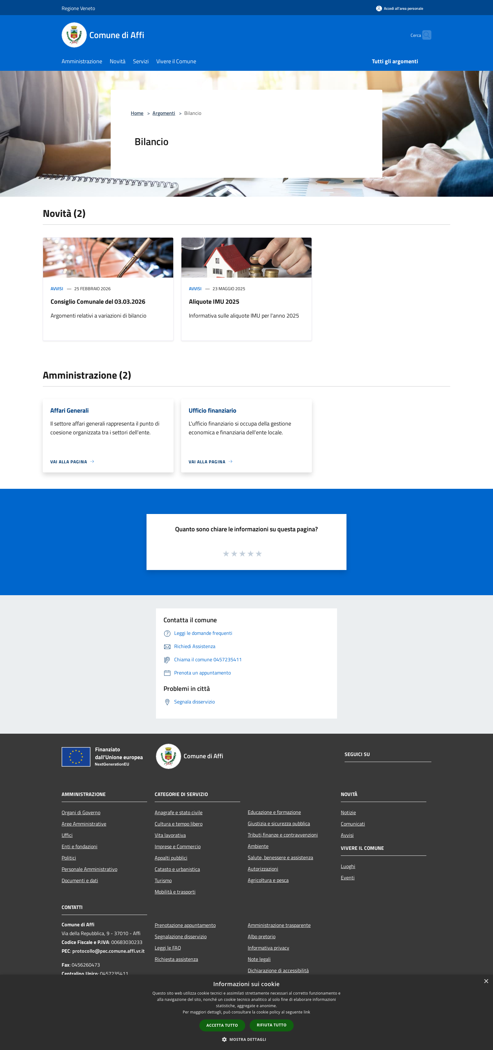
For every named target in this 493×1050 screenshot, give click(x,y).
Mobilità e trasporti (175, 891)
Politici (69, 857)
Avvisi (57, 288)
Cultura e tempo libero (178, 823)
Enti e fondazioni (79, 846)
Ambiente (258, 846)
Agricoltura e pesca (268, 880)
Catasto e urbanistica (177, 869)
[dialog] (246, 1012)
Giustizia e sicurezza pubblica (279, 823)
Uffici (67, 835)
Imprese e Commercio (178, 846)
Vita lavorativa (170, 835)
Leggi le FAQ (168, 947)
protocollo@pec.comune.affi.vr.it (108, 951)
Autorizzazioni (263, 868)
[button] (246, 1039)
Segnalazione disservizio (181, 936)
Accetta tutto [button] (222, 1025)
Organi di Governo (81, 812)
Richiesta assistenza (176, 959)
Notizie (348, 812)
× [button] (486, 981)
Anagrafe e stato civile (178, 812)
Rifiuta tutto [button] (272, 1025)
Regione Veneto (78, 8)
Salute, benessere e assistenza (280, 857)
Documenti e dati (80, 880)
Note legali (259, 959)
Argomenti (163, 113)
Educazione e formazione (274, 812)
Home (137, 113)
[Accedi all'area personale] (399, 8)
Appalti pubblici (171, 857)
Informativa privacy (268, 947)
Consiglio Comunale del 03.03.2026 (98, 301)
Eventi (348, 877)
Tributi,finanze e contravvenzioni (283, 834)
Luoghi (348, 866)
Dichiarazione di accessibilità (278, 970)
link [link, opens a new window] (307, 1012)
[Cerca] (423, 34)
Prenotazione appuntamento (185, 925)
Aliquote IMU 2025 (214, 301)
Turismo (163, 880)
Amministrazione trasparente (279, 925)
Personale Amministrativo (89, 869)
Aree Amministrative (84, 823)
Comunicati (353, 823)
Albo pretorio (261, 936)
